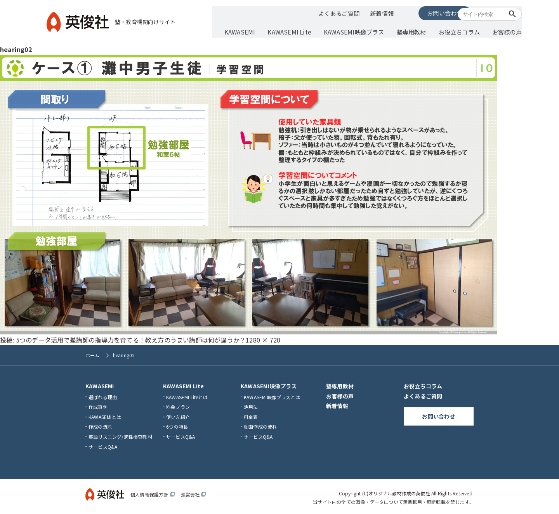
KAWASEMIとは (105, 414)
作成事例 (98, 404)
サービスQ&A (103, 444)
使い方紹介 (178, 414)
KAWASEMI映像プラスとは (272, 394)
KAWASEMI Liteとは (187, 394)
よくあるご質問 (331, 13)
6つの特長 (177, 424)
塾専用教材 (408, 30)
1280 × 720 (263, 337)
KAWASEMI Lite (293, 30)
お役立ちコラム (453, 30)
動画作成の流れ (260, 424)
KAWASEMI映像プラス (354, 30)
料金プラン (178, 404)
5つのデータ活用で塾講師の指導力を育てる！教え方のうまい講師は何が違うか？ (131, 337)
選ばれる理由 (103, 394)
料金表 (251, 414)
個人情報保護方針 (152, 492)
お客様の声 (498, 30)
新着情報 (373, 13)
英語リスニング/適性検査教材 (120, 434)
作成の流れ (100, 424)
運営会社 (193, 492)
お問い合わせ (417, 12)
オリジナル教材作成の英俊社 (399, 491)
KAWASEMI (247, 30)
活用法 (251, 404)
